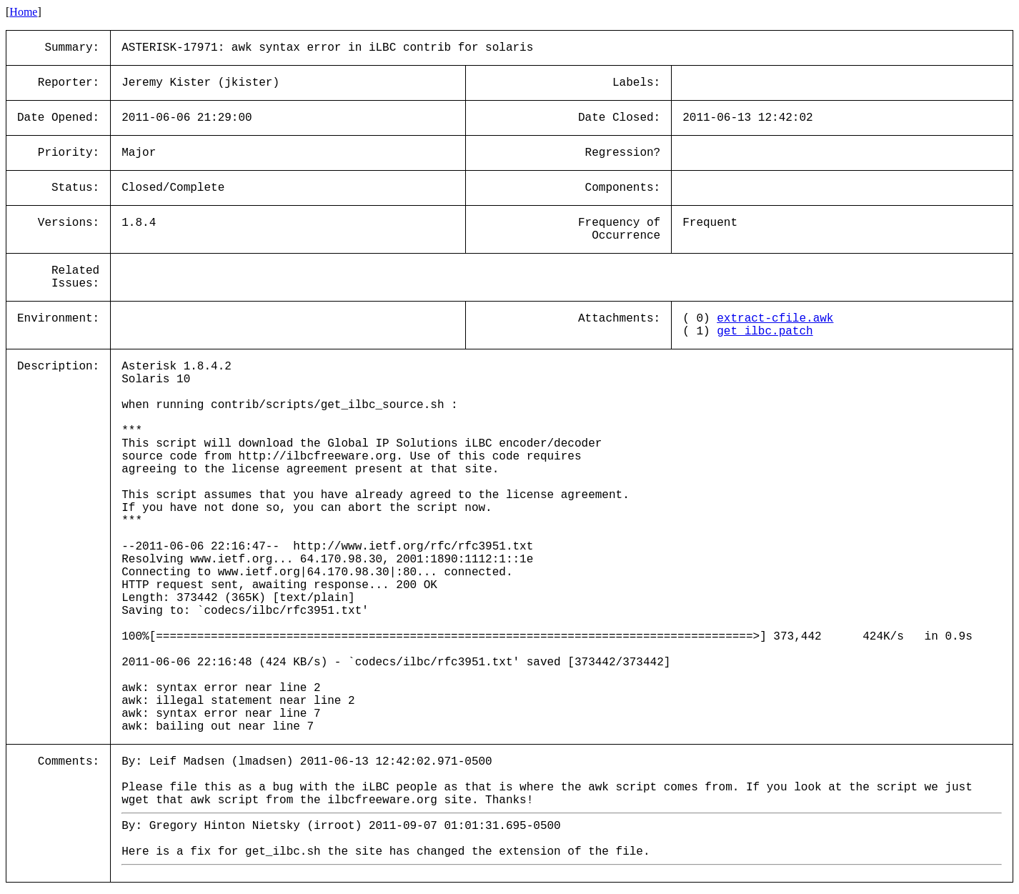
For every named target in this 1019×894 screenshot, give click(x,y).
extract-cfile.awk (775, 318)
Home (23, 12)
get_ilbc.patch (764, 331)
